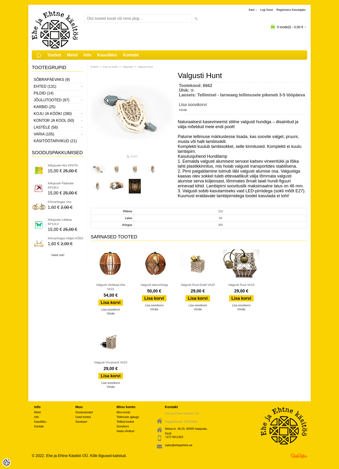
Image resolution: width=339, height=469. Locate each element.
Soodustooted (84, 412)
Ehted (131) (45, 86)
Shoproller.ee (299, 455)
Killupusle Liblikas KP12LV (60, 222)
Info (87, 55)
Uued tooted (83, 417)
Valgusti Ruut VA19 (241, 285)
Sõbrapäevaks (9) (52, 80)
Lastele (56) (46, 127)
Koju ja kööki (110, 66)
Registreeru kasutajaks (291, 10)
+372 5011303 (174, 437)
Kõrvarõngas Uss (59, 202)
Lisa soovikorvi (193, 104)
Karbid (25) (44, 107)
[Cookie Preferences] (6, 462)
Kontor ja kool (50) (54, 120)
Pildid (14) (43, 93)
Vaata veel (57, 255)
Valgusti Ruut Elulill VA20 (198, 285)
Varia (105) (44, 134)
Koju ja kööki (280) (53, 114)
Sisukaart (81, 421)
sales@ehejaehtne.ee (178, 445)
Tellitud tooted (125, 421)
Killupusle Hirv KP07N (63, 165)
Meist (72, 55)
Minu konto (123, 412)
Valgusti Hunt (145, 66)
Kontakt (131, 55)
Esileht (94, 66)
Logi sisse (266, 10)
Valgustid (127, 66)
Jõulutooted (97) (51, 100)
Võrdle (183, 110)
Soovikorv (123, 426)
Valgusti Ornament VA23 (110, 362)
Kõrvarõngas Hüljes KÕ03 (65, 238)
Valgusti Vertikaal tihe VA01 (110, 287)
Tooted (54, 55)
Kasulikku (107, 55)
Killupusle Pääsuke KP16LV (61, 185)
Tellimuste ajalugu (128, 417)
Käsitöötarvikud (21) (55, 141)
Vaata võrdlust (125, 431)
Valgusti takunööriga (154, 285)
